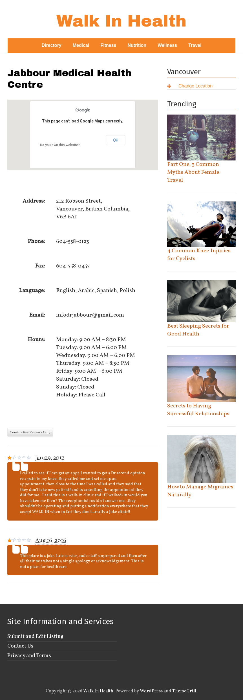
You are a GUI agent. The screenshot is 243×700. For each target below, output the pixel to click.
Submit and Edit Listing (35, 636)
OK (115, 140)
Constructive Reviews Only (30, 432)
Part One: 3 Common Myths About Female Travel (193, 172)
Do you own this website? (60, 145)
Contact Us (20, 646)
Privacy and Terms (29, 655)
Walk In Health (121, 21)
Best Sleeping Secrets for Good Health (198, 330)
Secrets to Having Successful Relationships (198, 410)
